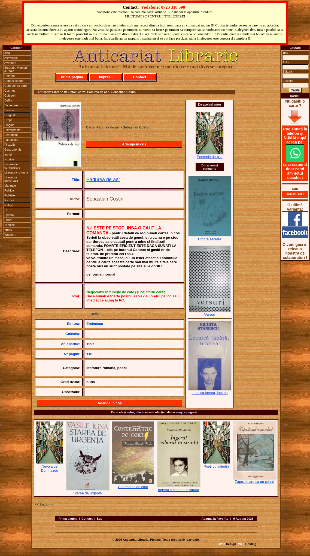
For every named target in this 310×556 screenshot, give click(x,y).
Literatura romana (16, 172)
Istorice (9, 159)
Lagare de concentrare (12, 166)
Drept (8, 120)
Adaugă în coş (134, 144)
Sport (7, 220)
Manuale (10, 185)
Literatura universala (11, 179)
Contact (139, 77)
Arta (7, 53)
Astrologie (11, 57)
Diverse (9, 110)
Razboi (9, 200)
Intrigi (8, 154)
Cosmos (9, 90)
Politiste (9, 195)
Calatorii (9, 75)
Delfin (8, 100)
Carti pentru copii (15, 85)
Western (10, 234)
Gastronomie (13, 149)
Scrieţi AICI (295, 194)
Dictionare (11, 105)
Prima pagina (68, 518)
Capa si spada (13, 80)
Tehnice (9, 224)
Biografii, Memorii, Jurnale (16, 69)
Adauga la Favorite (214, 518)
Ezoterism (11, 134)
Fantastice (11, 139)
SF (6, 210)
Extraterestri (12, 129)
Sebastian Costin (104, 199)
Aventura (10, 62)
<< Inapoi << (44, 504)
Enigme (9, 125)
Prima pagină (72, 77)
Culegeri (10, 95)
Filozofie (10, 144)
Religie (9, 205)
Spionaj (9, 215)
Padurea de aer (103, 179)
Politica (9, 190)
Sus (99, 518)
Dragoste (10, 115)
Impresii (106, 77)
